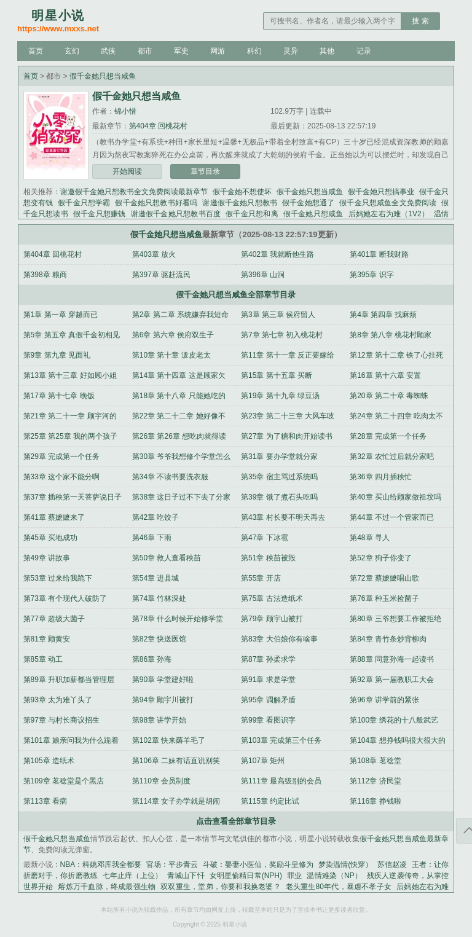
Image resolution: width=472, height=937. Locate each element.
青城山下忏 (186, 875)
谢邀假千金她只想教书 (239, 202)
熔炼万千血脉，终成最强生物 (106, 886)
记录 (363, 51)
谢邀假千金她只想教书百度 (176, 214)
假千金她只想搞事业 (381, 191)
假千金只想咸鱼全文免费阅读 (387, 202)
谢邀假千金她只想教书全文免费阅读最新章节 (134, 191)
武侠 (108, 51)
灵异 (290, 51)
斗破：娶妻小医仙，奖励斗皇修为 (258, 864)
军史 (181, 51)
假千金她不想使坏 (242, 191)
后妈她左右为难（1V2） (389, 214)
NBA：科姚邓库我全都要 (101, 864)
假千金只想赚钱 (99, 214)
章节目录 (205, 171)
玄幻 (72, 51)
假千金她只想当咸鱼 (102, 76)
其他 (327, 51)
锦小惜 (125, 111)
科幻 (254, 51)
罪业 (294, 875)
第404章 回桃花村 (158, 126)
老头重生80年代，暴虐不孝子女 (338, 886)
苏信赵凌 (392, 864)
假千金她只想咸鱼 (313, 214)
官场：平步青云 (172, 864)
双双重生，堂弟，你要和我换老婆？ (220, 886)
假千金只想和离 (252, 214)
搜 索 (420, 21)
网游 (217, 51)
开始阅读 (127, 171)
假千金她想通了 (308, 202)
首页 (35, 51)
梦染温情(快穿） (345, 864)
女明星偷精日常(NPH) (246, 875)
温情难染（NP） (334, 875)
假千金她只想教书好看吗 (156, 202)
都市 (145, 51)
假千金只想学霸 (84, 202)
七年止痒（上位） (132, 875)
